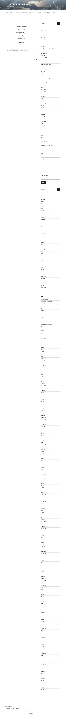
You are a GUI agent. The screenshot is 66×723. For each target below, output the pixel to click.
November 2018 (43, 528)
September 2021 (43, 451)
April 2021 (42, 462)
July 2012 (42, 673)
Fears (29, 711)
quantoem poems (17, 4)
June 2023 (42, 403)
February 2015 (43, 628)
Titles (42, 137)
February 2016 (43, 601)
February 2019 (43, 521)
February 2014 (43, 653)
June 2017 (42, 564)
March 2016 (43, 598)
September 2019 (43, 505)
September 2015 (43, 612)
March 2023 (43, 410)
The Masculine (43, 109)
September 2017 (43, 558)
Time (26, 50)
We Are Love (31, 713)
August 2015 (43, 614)
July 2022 (42, 428)
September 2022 (43, 424)
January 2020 (43, 496)
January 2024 (43, 388)
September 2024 (43, 369)
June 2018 (42, 539)
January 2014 (43, 655)
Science (42, 94)
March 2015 (43, 626)
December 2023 (43, 390)
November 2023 (43, 392)
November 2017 (43, 553)
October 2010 (43, 682)
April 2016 (42, 596)
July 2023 (42, 401)
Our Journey (43, 82)
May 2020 (42, 487)
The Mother (43, 112)
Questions (14, 50)
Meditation (42, 73)
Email (42, 153)
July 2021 (42, 456)
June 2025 (42, 349)
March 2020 (43, 492)
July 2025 (42, 347)
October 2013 (43, 662)
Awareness (9, 49)
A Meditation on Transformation (46, 301)
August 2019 (43, 508)
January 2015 (43, 630)
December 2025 (43, 335)
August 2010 (43, 687)
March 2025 (43, 356)
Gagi (13, 20)
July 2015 (42, 617)
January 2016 (43, 603)
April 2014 (42, 648)
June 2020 (42, 485)
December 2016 (43, 578)
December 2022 (43, 417)
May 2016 (42, 594)
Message (42, 159)
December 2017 (43, 551)
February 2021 (43, 467)
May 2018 (42, 542)
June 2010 (42, 689)
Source (42, 98)
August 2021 (43, 453)
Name (42, 146)
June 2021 (42, 458)
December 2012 (43, 671)
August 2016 (43, 587)
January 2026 (43, 333)
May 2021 (42, 460)
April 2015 (42, 623)
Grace (42, 62)
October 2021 (43, 449)
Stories (42, 100)
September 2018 (43, 533)
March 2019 (43, 519)
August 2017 (43, 560)
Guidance (15, 49)
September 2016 (43, 585)
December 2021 (43, 444)
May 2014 (42, 646)
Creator (42, 46)
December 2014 (43, 632)
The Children (43, 103)
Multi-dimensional (23, 49)
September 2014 (43, 637)
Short (18, 50)
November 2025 (43, 338)
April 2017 (42, 569)
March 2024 (43, 383)
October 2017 (43, 555)
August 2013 (43, 666)
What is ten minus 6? (45, 175)
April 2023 (42, 408)
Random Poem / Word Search (21, 12)
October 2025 (43, 340)
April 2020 (42, 490)
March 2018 (43, 546)
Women (42, 125)
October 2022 (43, 422)
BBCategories (43, 306)
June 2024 (42, 376)
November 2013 (43, 660)
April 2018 (42, 544)
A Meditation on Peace (44, 299)
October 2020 (43, 476)
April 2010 (42, 694)
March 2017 (43, 571)
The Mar (42, 107)
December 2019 (43, 499)
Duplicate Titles (43, 217)
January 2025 (43, 360)
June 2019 (42, 512)
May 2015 (42, 621)
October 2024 (43, 367)
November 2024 (43, 365)
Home (7, 12)
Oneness (30, 49)
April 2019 (42, 517)
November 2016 (43, 580)
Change (42, 39)
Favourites (42, 57)
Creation (42, 42)
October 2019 (43, 503)
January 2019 (43, 524)
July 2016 (42, 589)
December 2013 (43, 657)
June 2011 (42, 680)
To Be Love (43, 285)
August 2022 (43, 426)
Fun (41, 60)
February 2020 (43, 494)
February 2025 (43, 358)
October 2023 (43, 394)
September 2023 (43, 397)
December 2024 (43, 363)
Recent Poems (31, 12)
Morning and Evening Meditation (46, 324)
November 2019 (43, 501)
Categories (12, 12)
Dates (42, 135)
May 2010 (42, 691)
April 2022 (42, 435)
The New (23, 50)
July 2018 (42, 537)
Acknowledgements (46, 12)
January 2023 (43, 415)
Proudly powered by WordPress (10, 720)
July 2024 (42, 374)
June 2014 (42, 644)
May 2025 (42, 351)
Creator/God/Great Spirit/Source (46, 48)
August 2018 (43, 535)
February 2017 (43, 573)
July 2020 (42, 483)
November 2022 (43, 419)
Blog (41, 308)
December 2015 (43, 605)
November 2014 (43, 635)
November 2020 (43, 474)
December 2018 (43, 526)
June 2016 (42, 592)
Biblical (42, 37)
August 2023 (43, 399)
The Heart (42, 105)
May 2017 (42, 567)
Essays (42, 55)
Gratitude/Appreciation (45, 64)
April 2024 (42, 381)
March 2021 (43, 465)
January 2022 (43, 442)
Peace (42, 251)
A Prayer (42, 30)
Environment (43, 53)
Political (42, 89)
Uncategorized (43, 121)
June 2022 (42, 431)
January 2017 (43, 576)
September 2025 (43, 342)
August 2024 (43, 372)
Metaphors (42, 75)
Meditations (39, 12)
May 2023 (42, 406)
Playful (42, 87)
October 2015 (43, 610)
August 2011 (43, 678)
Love (41, 71)
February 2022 (43, 440)
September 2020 (43, 478)
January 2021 (43, 469)
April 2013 (42, 669)
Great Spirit (43, 66)
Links (54, 12)
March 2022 (43, 437)
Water (42, 123)
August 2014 (43, 639)
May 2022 (42, 433)
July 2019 (42, 510)
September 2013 (43, 664)
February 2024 (43, 385)
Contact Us (42, 312)
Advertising (44, 34)
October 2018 (43, 530)
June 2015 (42, 619)
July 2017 (42, 562)
